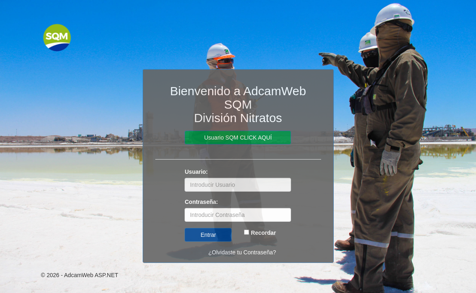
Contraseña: (201, 202)
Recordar (263, 233)
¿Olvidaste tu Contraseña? (242, 252)
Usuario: (196, 171)
